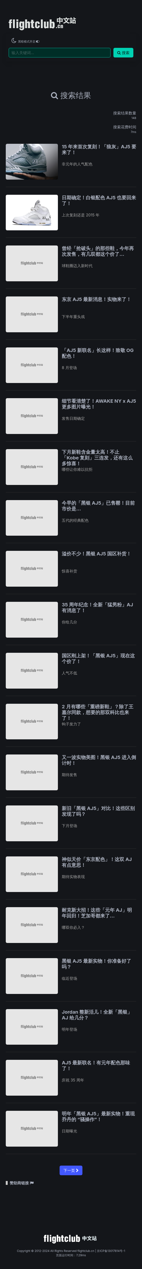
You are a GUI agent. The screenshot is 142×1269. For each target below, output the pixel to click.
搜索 (123, 52)
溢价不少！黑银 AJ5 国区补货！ (96, 554)
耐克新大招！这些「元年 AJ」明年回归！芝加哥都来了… (97, 913)
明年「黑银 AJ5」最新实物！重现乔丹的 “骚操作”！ (98, 1116)
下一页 (71, 1170)
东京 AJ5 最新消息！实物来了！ (96, 299)
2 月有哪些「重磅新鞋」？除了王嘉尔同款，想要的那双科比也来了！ (97, 712)
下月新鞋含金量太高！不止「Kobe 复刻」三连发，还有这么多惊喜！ (97, 457)
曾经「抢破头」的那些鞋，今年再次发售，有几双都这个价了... (98, 251)
